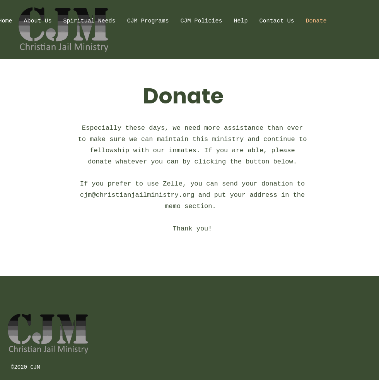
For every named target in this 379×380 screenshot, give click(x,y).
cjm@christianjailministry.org (137, 195)
